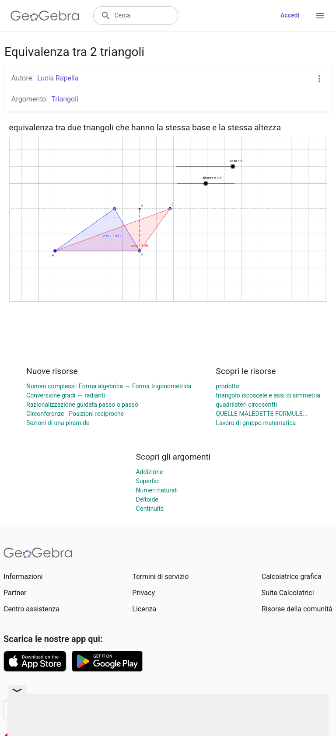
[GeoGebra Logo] (44, 15)
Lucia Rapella (58, 78)
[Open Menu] (320, 15)
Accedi (289, 15)
